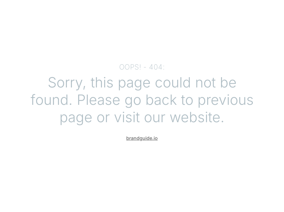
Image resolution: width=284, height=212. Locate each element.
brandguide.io (142, 138)
